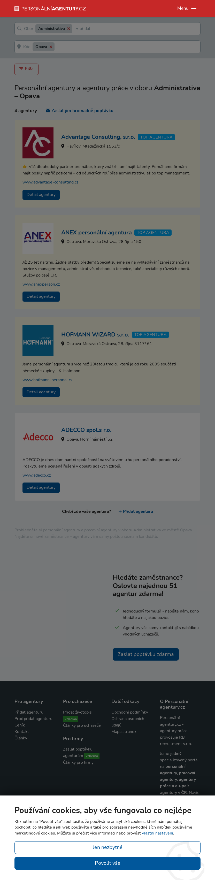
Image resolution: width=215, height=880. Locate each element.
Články (20, 738)
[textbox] (77, 28)
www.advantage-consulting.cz (50, 182)
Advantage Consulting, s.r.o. (98, 137)
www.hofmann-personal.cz (47, 379)
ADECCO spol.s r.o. (86, 430)
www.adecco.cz (36, 475)
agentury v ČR (173, 792)
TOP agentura (156, 137)
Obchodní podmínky (129, 712)
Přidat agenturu (136, 511)
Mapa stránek (123, 731)
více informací (102, 833)
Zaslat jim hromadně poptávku (79, 111)
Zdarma (71, 718)
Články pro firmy (78, 762)
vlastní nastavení (157, 833)
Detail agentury (41, 194)
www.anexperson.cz (41, 284)
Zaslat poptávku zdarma (146, 654)
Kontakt (21, 731)
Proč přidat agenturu (33, 719)
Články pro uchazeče (82, 725)
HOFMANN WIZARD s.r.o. (95, 334)
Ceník (19, 725)
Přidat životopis (77, 712)
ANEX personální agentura (96, 232)
